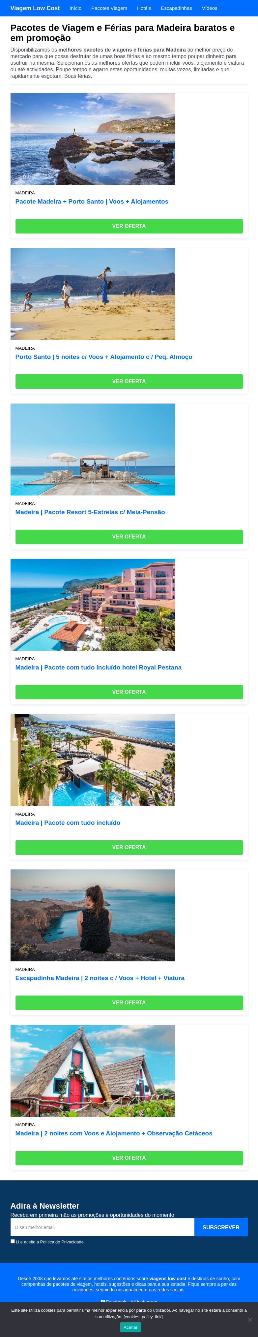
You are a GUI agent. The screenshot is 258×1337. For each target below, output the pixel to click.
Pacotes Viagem (109, 8)
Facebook (113, 1301)
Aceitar (130, 1327)
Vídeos (209, 8)
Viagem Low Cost (35, 8)
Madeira (25, 192)
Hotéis (144, 8)
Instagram (144, 1301)
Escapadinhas (176, 8)
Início (75, 8)
